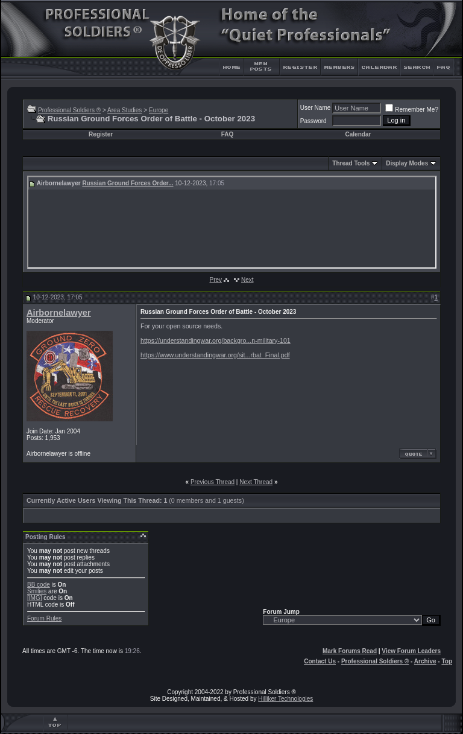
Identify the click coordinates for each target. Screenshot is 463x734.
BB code (38, 584)
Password (313, 121)
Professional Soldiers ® (69, 110)
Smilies (36, 591)
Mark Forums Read (350, 651)
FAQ (227, 134)
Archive (425, 661)
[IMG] (34, 598)
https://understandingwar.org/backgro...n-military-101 (215, 340)
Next (247, 279)
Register (101, 134)
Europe (158, 110)
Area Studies (124, 110)
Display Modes (407, 163)
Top (446, 661)
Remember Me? (411, 109)
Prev (215, 279)
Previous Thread (213, 482)
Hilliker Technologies (285, 698)
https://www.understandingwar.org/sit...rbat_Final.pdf (215, 355)
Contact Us (320, 661)
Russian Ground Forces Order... (127, 183)
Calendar (358, 134)
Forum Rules (44, 618)
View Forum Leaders (411, 651)
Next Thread (255, 482)
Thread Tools (351, 163)
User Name (315, 107)
